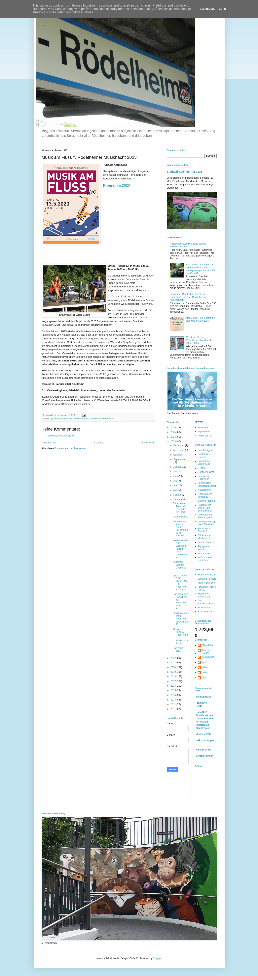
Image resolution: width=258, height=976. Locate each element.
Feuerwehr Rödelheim (203, 477)
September (179, 459)
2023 (173, 441)
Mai (175, 480)
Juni (175, 476)
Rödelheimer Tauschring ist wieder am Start (180, 507)
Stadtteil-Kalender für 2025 (184, 171)
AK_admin (207, 645)
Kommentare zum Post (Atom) (70, 448)
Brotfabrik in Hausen (204, 455)
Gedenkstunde (180, 516)
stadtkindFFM (203, 734)
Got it (222, 9)
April (176, 485)
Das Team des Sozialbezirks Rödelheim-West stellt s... (180, 601)
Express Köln (205, 611)
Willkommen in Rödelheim (205, 559)
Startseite (99, 442)
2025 (173, 432)
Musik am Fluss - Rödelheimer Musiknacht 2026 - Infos (199, 340)
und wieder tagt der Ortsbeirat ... (179, 566)
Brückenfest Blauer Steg (204, 462)
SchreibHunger (204, 755)
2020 (173, 667)
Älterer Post (147, 442)
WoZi (204, 662)
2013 (173, 699)
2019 (173, 672)
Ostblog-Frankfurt (207, 500)
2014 (173, 695)
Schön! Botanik (206, 542)
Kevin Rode (208, 657)
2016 (173, 685)
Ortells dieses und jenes (205, 495)
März (176, 490)
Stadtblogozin (203, 696)
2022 (173, 658)
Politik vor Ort (205, 435)
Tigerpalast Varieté (203, 547)
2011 (173, 709)
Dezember (179, 445)
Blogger (157, 958)
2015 (173, 690)
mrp (204, 677)
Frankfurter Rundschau (204, 595)
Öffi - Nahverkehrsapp (206, 602)
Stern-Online (204, 607)
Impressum (203, 431)
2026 (173, 427)
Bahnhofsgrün (205, 450)
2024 (173, 436)
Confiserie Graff (206, 472)
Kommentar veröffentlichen (61, 435)
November (179, 450)
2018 (173, 676)
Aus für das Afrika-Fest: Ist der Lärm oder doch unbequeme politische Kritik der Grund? (200, 269)
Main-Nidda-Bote (207, 582)
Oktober (177, 454)
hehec (205, 667)
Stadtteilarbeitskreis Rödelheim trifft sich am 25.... (180, 619)
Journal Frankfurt (207, 578)
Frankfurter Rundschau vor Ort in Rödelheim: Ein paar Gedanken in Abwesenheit (188, 297)
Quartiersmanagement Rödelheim (207, 523)
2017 (173, 681)
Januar (177, 499)
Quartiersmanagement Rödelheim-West (69, 418)
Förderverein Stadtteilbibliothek (207, 484)
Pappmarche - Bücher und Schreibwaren (205, 508)
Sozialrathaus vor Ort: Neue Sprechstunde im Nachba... (180, 528)
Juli (175, 471)
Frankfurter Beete (207, 574)
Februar (177, 494)
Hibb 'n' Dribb (203, 749)
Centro (201, 468)
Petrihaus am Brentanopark (205, 516)
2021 (173, 662)
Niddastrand (204, 489)
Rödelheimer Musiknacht (101, 418)
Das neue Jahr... (178, 649)
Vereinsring (204, 553)
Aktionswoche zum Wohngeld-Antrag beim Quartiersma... (180, 549)
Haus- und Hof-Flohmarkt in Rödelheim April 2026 (200, 319)
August (177, 466)
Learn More (207, 9)
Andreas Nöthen (206, 651)
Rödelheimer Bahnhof (204, 530)
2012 (173, 704)
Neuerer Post (50, 442)
